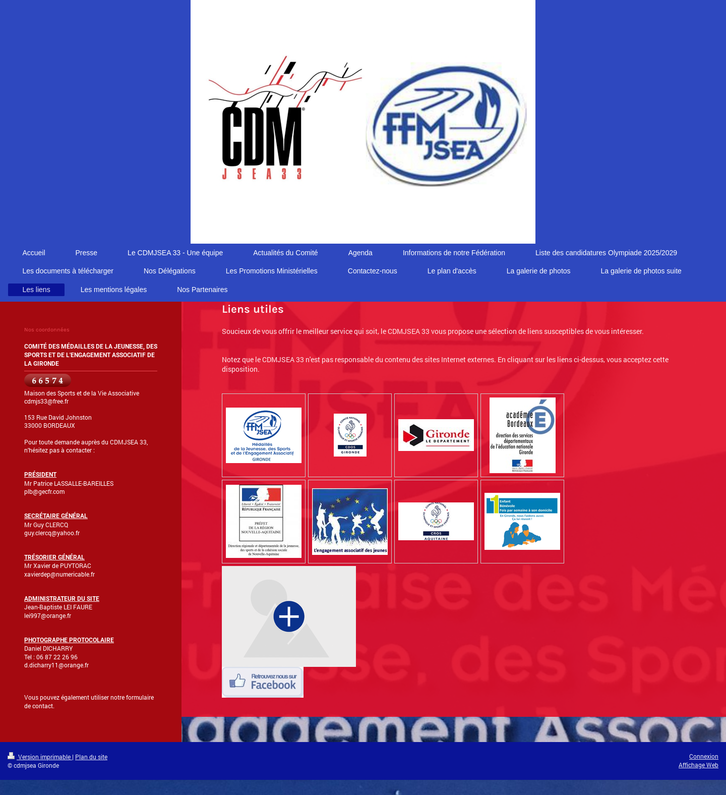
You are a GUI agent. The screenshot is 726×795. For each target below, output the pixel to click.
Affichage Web (698, 765)
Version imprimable (40, 757)
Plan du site (91, 757)
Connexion (703, 756)
